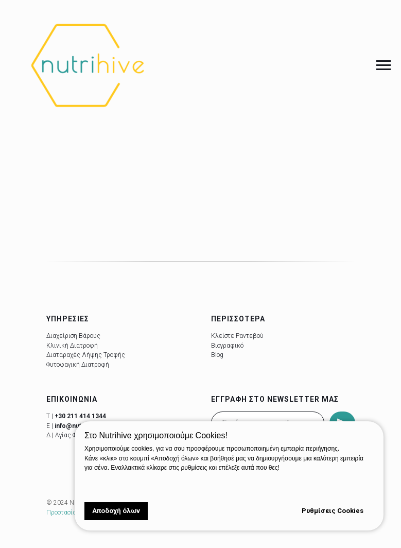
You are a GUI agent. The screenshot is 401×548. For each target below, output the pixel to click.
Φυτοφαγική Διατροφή (77, 364)
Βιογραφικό (227, 345)
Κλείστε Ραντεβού (237, 335)
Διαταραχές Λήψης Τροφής (85, 354)
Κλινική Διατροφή (72, 345)
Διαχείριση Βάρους (73, 335)
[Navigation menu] (383, 65)
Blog (217, 354)
